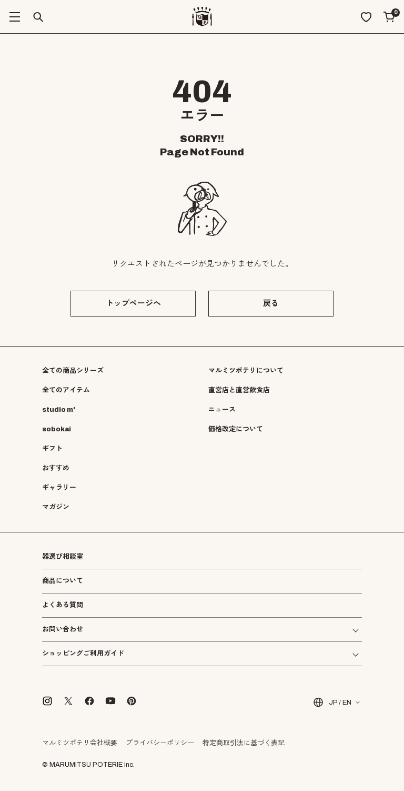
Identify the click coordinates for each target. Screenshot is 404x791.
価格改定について (235, 429)
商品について (62, 581)
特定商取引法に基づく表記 (244, 743)
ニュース (222, 409)
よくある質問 (62, 605)
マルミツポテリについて (246, 370)
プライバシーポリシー (160, 743)
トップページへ (133, 303)
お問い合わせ (62, 629)
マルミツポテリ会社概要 (79, 743)
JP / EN (331, 702)
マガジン (55, 507)
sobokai (56, 429)
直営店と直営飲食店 (239, 390)
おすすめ (55, 468)
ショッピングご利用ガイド (83, 653)
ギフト (52, 448)
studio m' (58, 409)
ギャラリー (59, 487)
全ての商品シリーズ (73, 370)
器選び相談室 (62, 556)
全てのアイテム (66, 390)
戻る (271, 303)
